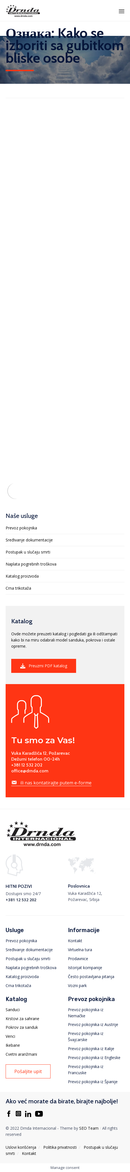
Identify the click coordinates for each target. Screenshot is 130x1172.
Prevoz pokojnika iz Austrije (93, 1024)
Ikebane (13, 1045)
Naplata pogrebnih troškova (31, 564)
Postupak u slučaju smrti (28, 552)
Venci (10, 1036)
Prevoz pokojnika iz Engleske (94, 1057)
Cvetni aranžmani (21, 1054)
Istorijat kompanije (85, 967)
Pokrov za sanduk (22, 1027)
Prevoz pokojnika (21, 528)
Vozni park (77, 985)
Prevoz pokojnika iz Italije (91, 1048)
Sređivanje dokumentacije (29, 540)
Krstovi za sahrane (22, 1018)
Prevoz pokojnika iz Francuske (85, 1069)
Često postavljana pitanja (91, 976)
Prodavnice (78, 958)
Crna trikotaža (18, 588)
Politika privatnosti (60, 1147)
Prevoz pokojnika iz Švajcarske (85, 1036)
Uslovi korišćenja (21, 1147)
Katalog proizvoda (22, 576)
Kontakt (75, 940)
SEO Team (89, 1128)
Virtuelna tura (80, 949)
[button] (43, 666)
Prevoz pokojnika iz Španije (93, 1081)
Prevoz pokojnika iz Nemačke (85, 1012)
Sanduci (13, 1009)
